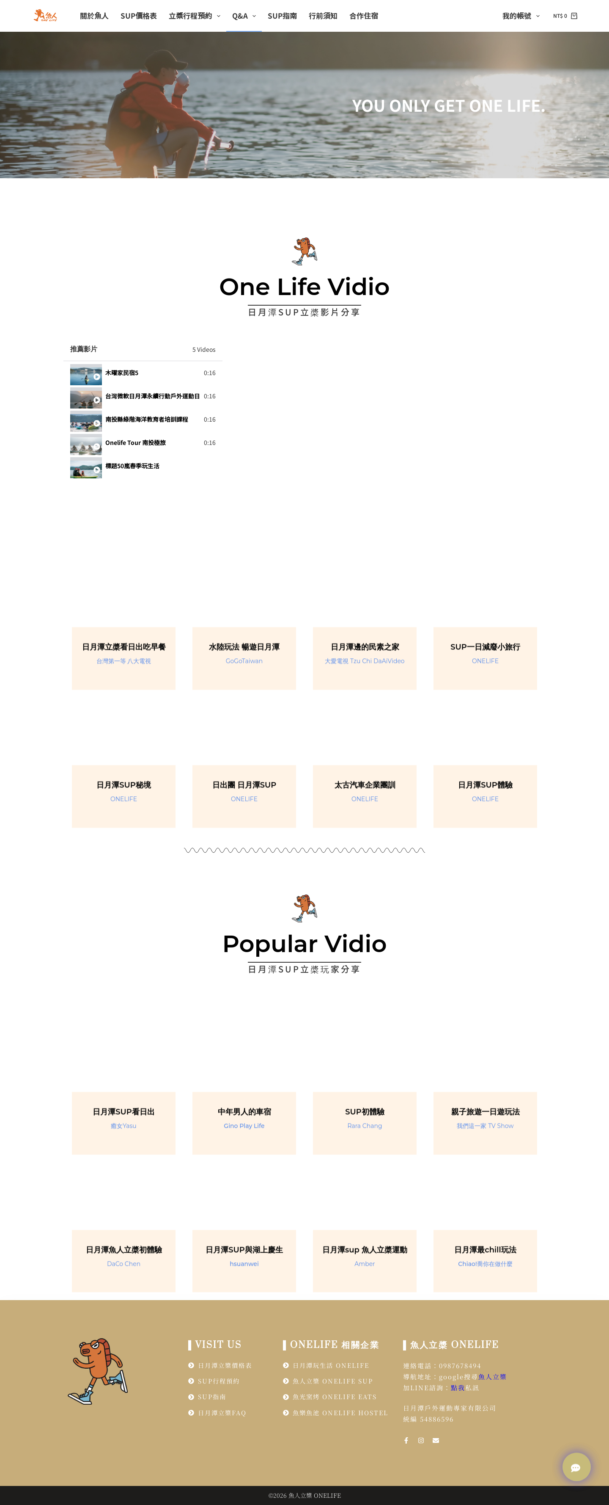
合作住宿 (363, 15)
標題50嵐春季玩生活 (132, 465)
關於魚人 (94, 15)
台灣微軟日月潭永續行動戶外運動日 (152, 396)
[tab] (142, 372)
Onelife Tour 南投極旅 (135, 442)
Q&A (245, 15)
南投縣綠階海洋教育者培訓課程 (146, 419)
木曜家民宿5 (121, 372)
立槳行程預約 (196, 15)
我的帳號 (522, 15)
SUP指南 (282, 15)
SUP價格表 (139, 15)
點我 (458, 1387)
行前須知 (323, 15)
